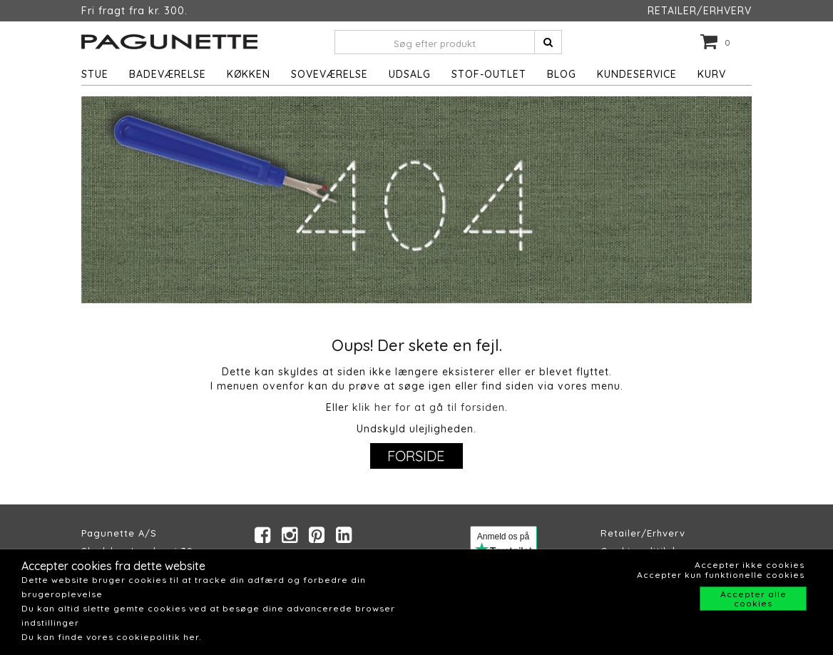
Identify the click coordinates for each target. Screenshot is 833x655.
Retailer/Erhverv (643, 533)
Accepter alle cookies (753, 599)
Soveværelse (329, 74)
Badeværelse (167, 74)
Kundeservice (637, 74)
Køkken (248, 74)
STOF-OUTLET (488, 74)
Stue (94, 74)
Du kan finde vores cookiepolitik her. (111, 636)
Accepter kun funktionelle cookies (720, 574)
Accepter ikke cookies (749, 564)
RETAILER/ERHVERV (700, 10)
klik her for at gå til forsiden (428, 407)
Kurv (711, 74)
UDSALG (410, 74)
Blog (561, 74)
